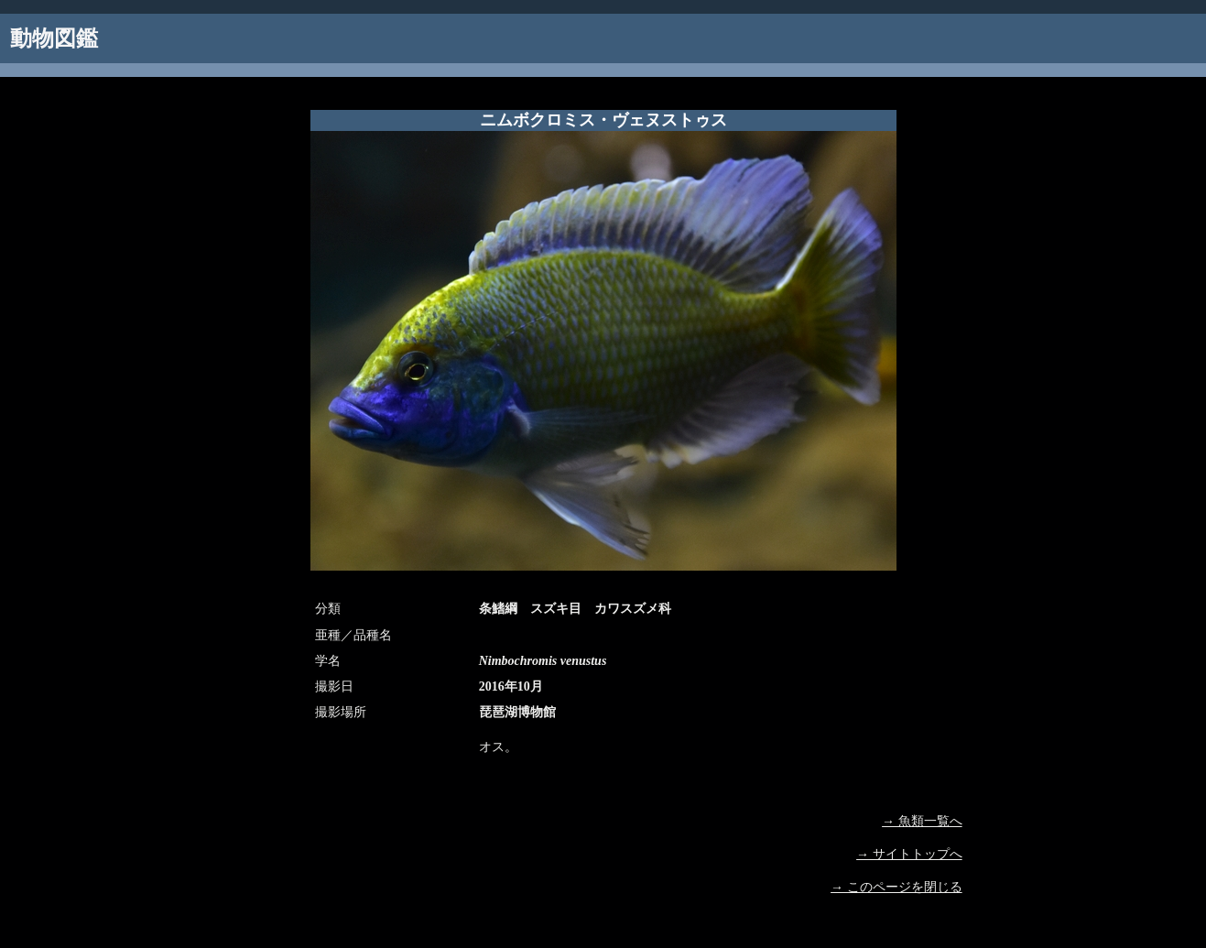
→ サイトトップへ (909, 854)
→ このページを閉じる (896, 887)
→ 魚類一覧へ (922, 821)
